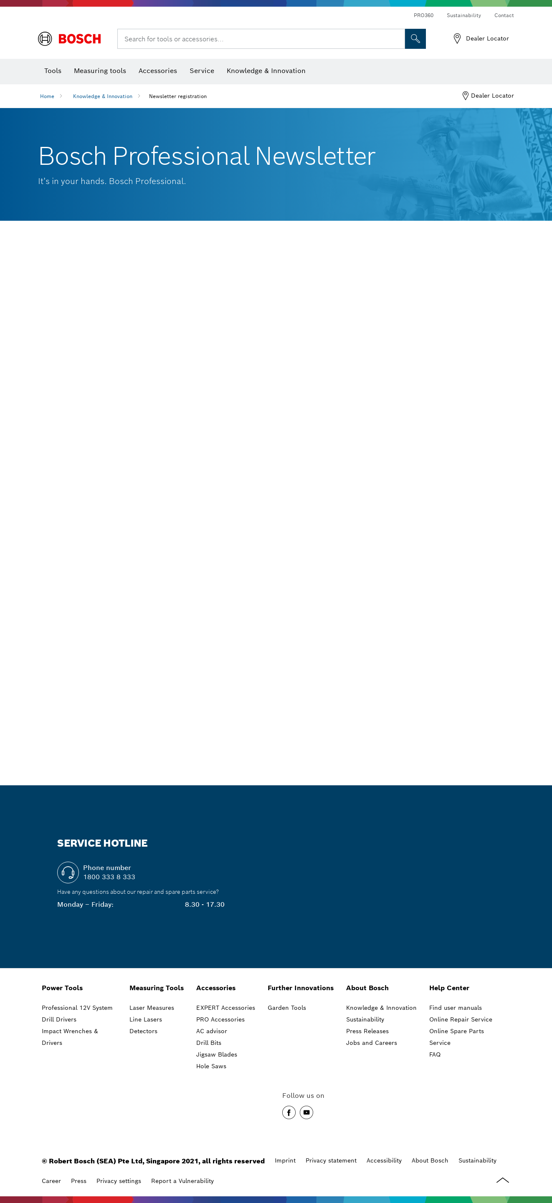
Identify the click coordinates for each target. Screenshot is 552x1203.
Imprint (285, 1160)
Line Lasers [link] (145, 1019)
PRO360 (423, 15)
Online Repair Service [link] (460, 1019)
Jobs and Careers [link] (371, 1043)
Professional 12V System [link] (77, 1007)
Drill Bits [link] (208, 1043)
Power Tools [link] (62, 988)
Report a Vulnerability (182, 1181)
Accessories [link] (215, 988)
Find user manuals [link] (455, 1007)
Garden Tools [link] (287, 1007)
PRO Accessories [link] (220, 1019)
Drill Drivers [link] (59, 1019)
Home (47, 96)
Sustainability (464, 15)
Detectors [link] (143, 1031)
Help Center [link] (449, 988)
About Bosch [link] (367, 988)
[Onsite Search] (415, 39)
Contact (504, 15)
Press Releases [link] (367, 1031)
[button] (289, 1112)
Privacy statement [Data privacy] (331, 1160)
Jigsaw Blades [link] (216, 1054)
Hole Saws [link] (211, 1066)
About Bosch (430, 1160)
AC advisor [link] (211, 1031)
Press (78, 1181)
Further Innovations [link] (301, 988)
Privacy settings (118, 1181)
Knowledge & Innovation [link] (381, 1007)
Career (51, 1181)
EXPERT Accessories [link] (225, 1007)
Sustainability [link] (365, 1019)
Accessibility (384, 1160)
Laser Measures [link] (151, 1007)
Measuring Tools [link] (156, 988)
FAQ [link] (435, 1054)
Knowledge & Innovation (102, 96)
